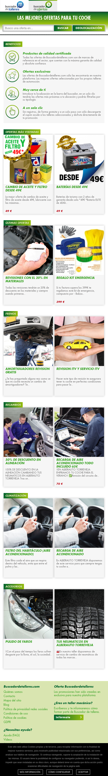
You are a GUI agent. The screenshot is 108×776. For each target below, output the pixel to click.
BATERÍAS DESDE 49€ (72, 187)
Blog (6, 704)
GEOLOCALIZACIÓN (88, 28)
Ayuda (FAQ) (12, 735)
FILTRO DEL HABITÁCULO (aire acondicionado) (27, 552)
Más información (30, 772)
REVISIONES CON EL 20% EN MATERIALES (26, 280)
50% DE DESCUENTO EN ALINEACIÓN (23, 461)
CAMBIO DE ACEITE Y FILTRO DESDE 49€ (26, 189)
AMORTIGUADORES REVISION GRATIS (27, 371)
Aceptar (83, 772)
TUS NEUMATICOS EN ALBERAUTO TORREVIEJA (74, 643)
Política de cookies (15, 717)
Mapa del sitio (12, 700)
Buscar (63, 28)
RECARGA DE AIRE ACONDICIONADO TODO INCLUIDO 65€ (74, 463)
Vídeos (8, 739)
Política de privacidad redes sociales (26, 709)
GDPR (7, 722)
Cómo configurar (59, 772)
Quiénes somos (13, 691)
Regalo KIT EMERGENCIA (75, 278)
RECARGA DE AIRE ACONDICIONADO (70, 552)
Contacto (9, 696)
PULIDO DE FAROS (18, 641)
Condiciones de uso (16, 713)
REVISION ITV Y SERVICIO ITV (77, 369)
